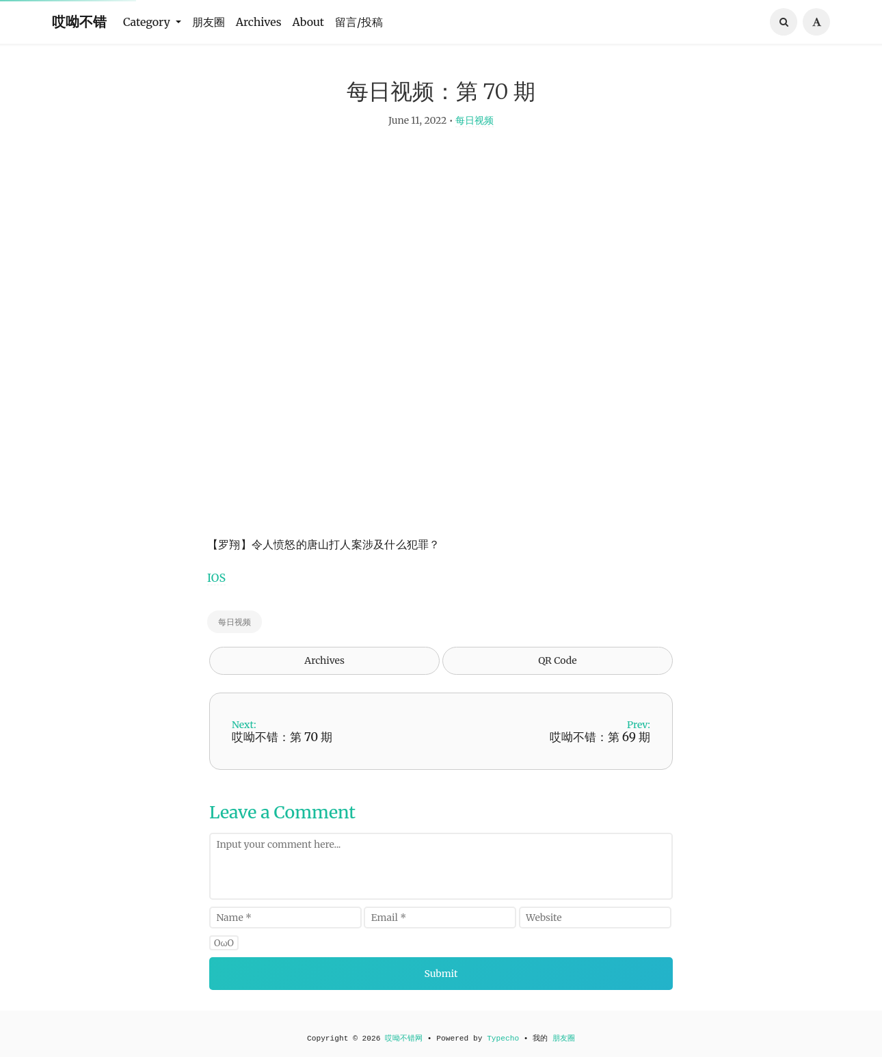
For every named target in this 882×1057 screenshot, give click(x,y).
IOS (216, 584)
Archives (259, 22)
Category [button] (148, 22)
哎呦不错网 (404, 1038)
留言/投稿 (359, 22)
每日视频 (474, 127)
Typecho (503, 1038)
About (309, 22)
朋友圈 (208, 22)
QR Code (557, 667)
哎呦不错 (79, 21)
